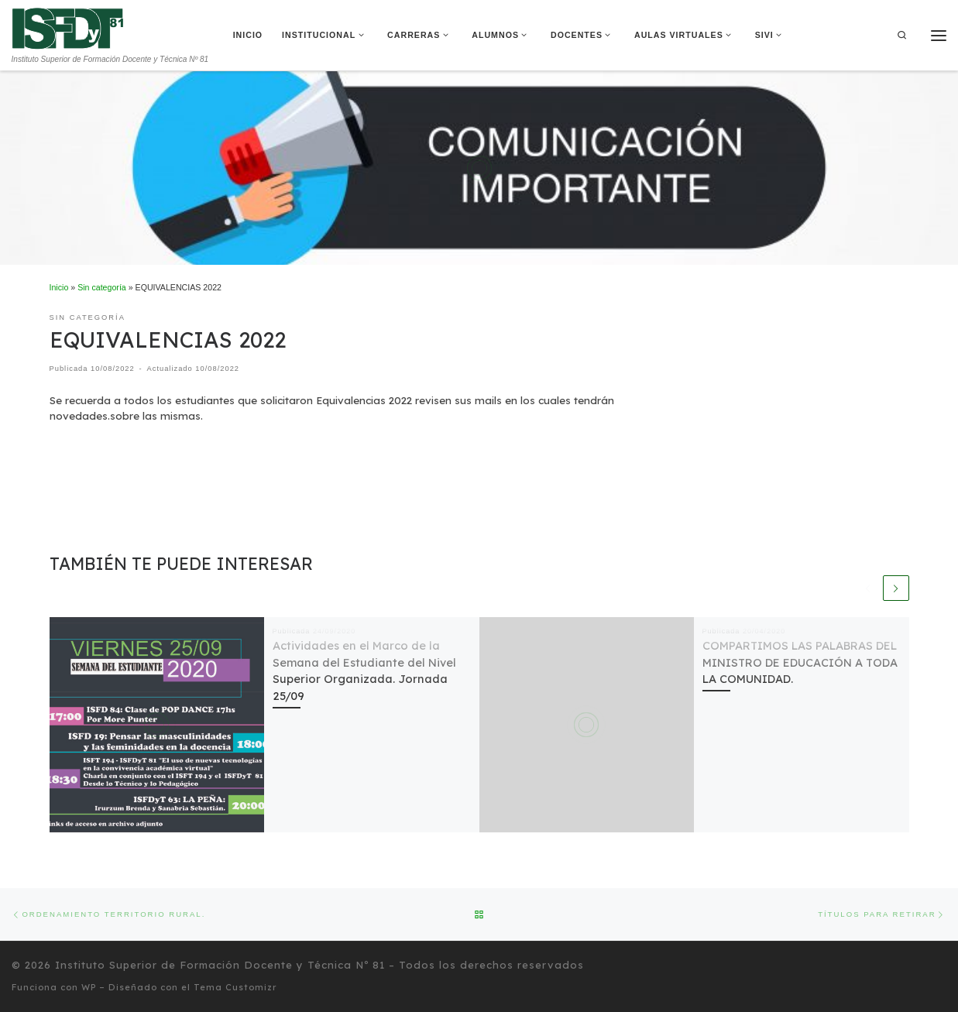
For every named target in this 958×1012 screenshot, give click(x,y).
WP (88, 987)
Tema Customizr (235, 987)
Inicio (59, 287)
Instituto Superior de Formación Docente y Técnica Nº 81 (220, 965)
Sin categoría (101, 287)
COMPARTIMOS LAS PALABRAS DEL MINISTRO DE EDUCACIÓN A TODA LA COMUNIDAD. (800, 662)
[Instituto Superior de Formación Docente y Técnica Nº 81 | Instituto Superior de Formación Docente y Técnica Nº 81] (68, 27)
